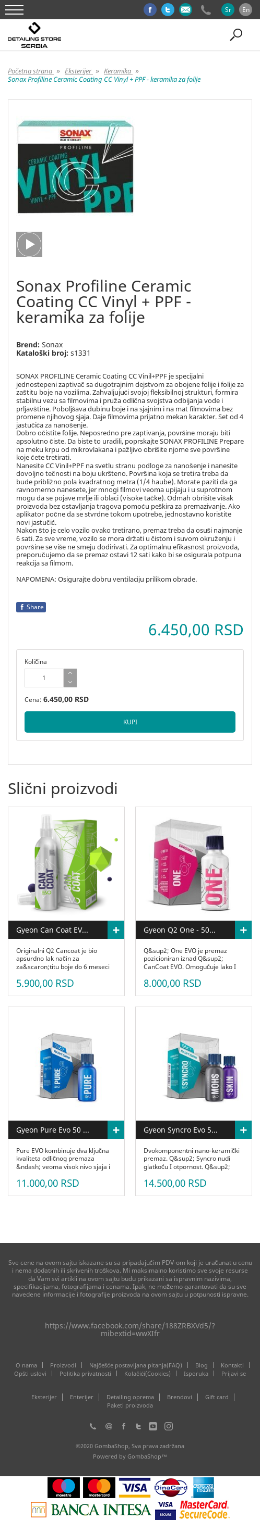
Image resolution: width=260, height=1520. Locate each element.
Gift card (217, 1397)
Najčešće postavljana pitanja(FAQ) (135, 1365)
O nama (26, 1365)
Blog (201, 1365)
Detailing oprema (130, 1397)
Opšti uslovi (30, 1373)
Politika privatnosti (85, 1373)
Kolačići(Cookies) (147, 1373)
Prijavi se (233, 1373)
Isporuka (196, 1373)
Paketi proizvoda (130, 1405)
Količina (36, 661)
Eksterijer (44, 1397)
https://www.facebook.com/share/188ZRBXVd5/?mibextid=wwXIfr (130, 1329)
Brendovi (179, 1397)
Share (31, 606)
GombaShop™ (147, 1456)
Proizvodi (63, 1365)
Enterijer (81, 1397)
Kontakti (232, 1365)
